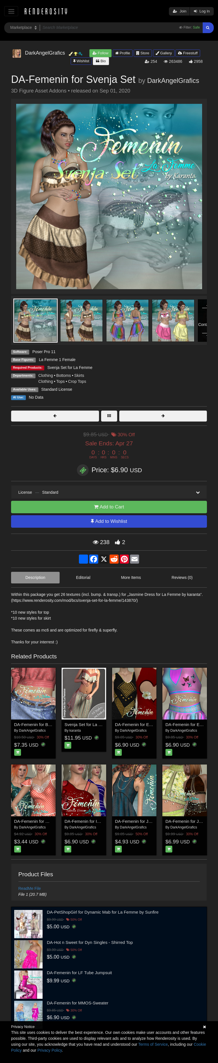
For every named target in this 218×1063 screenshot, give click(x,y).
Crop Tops (77, 381)
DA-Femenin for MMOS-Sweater (77, 1002)
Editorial (83, 577)
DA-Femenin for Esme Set (190, 724)
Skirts (79, 375)
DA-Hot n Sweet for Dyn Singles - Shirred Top (90, 942)
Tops (60, 381)
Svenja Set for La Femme (70, 367)
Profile (122, 53)
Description (35, 577)
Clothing (45, 375)
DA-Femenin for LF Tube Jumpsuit (79, 972)
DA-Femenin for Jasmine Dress (144, 821)
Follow (100, 53)
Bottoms (63, 375)
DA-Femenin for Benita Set (39, 724)
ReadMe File (29, 888)
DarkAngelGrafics (173, 80)
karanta (75, 731)
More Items (131, 577)
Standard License (56, 389)
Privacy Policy (49, 1050)
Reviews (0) (182, 577)
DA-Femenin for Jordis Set (190, 821)
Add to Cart (109, 507)
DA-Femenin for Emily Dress (142, 724)
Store (142, 53)
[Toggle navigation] (11, 11)
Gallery (164, 53)
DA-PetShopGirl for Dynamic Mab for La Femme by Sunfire (102, 912)
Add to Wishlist (109, 521)
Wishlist (81, 61)
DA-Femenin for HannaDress (41, 821)
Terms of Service (153, 1044)
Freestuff (188, 53)
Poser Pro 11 (44, 351)
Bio (101, 61)
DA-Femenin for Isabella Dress (93, 821)
